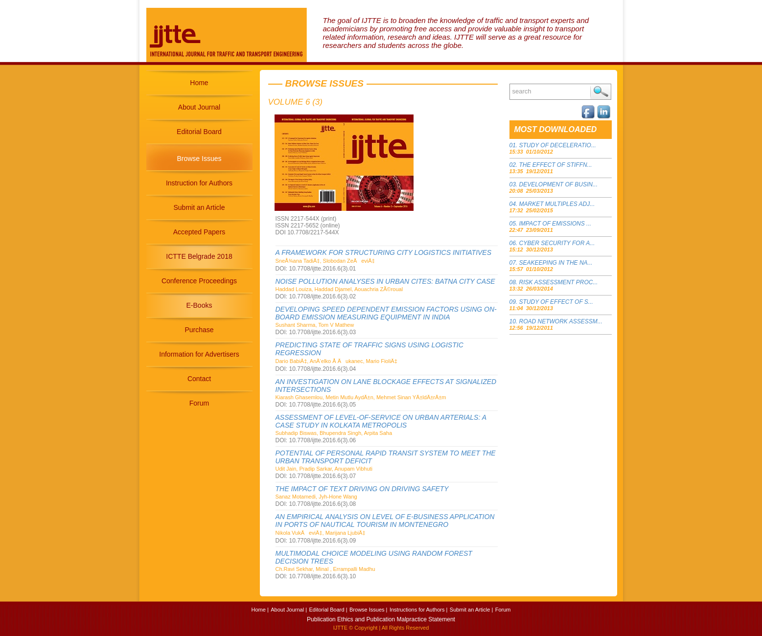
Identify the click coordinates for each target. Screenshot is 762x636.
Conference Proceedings (199, 281)
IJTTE (340, 628)
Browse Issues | (368, 610)
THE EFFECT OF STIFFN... (555, 164)
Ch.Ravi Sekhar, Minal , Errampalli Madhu (325, 569)
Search (600, 92)
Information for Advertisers (199, 354)
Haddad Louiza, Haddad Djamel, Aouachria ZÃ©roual (339, 289)
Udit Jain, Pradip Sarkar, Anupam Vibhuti (324, 469)
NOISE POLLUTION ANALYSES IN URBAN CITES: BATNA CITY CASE (385, 281)
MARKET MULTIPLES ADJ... (557, 204)
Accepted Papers (199, 232)
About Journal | (289, 610)
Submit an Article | (471, 610)
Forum (199, 403)
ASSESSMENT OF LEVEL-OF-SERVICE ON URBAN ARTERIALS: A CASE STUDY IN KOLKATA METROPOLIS (381, 421)
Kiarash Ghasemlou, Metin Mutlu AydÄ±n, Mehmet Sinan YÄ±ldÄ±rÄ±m (361, 397)
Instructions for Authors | (418, 610)
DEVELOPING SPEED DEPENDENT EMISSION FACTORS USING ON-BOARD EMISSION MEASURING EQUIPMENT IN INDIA (386, 313)
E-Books (199, 305)
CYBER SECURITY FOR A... (557, 243)
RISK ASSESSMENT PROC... (558, 282)
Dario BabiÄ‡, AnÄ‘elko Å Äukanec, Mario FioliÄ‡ (336, 361)
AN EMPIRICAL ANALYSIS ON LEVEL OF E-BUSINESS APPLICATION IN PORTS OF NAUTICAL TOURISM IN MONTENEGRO (385, 520)
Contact (199, 379)
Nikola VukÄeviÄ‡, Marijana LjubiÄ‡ (321, 533)
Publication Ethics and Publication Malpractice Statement (381, 619)
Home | (260, 610)
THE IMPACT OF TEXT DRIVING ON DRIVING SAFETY (362, 489)
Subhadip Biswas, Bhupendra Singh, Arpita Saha (334, 433)
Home (199, 83)
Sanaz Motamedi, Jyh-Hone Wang (316, 497)
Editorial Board (199, 132)
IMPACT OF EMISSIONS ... (555, 223)
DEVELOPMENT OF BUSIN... (558, 184)
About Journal (199, 107)
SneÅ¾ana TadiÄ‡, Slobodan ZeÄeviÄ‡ (325, 261)
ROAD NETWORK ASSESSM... (560, 321)
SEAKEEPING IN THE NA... (556, 262)
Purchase (199, 330)
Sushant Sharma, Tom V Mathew (315, 325)
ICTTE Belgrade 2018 (199, 256)
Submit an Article (199, 207)
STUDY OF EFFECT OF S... (556, 301)
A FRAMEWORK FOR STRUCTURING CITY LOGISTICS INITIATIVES (384, 252)
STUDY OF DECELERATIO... (557, 145)
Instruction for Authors (199, 183)
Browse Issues (199, 158)
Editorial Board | (328, 610)
